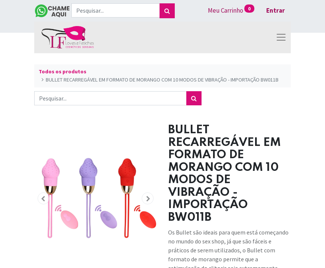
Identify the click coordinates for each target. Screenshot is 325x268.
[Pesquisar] (167, 10)
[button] (43, 198)
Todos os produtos (62, 71)
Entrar (275, 10)
